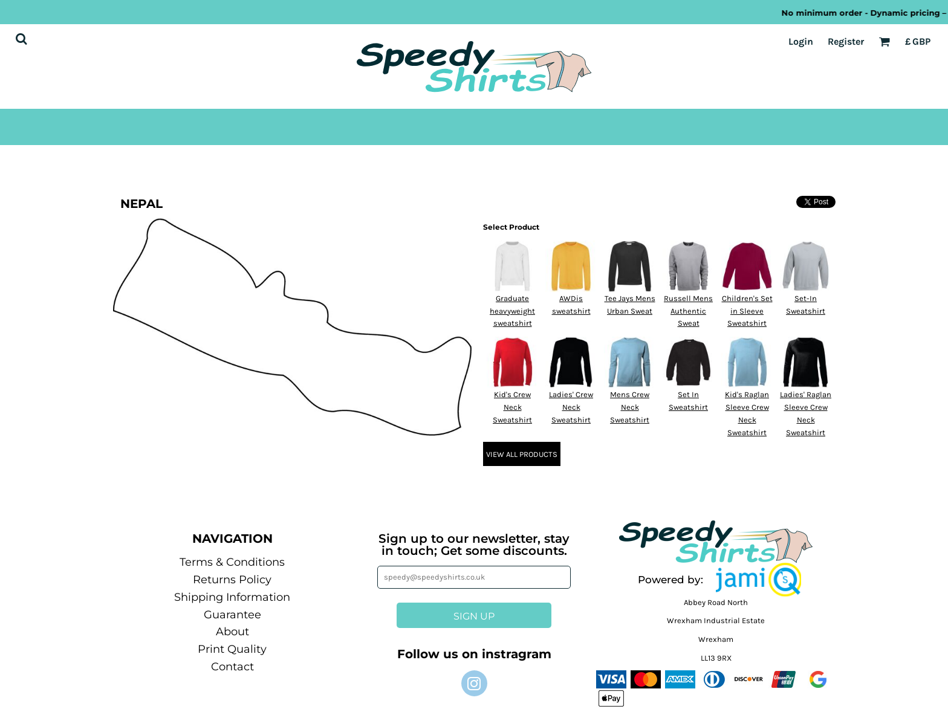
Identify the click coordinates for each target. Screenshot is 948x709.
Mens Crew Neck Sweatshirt (629, 407)
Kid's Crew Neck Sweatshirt (512, 407)
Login (800, 41)
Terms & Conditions (232, 562)
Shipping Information (232, 597)
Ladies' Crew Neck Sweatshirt (571, 407)
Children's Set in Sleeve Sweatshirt (747, 311)
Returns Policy (232, 579)
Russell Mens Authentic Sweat (688, 311)
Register (846, 41)
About (232, 631)
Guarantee (232, 614)
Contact (232, 666)
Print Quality (232, 649)
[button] (758, 579)
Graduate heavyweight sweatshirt (512, 311)
